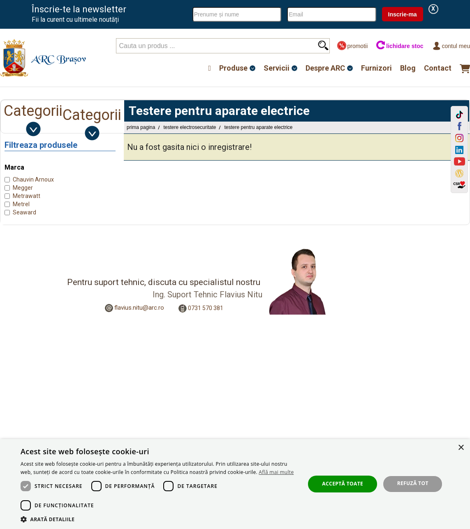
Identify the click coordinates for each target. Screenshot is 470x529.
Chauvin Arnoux (33, 179)
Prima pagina (141, 127)
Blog (408, 68)
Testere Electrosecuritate (189, 127)
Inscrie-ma (402, 14)
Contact (437, 68)
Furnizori (376, 68)
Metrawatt (26, 196)
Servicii (276, 68)
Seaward (24, 212)
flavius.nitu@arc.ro (139, 307)
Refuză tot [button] (412, 483)
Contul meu (451, 46)
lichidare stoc (399, 46)
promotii (352, 46)
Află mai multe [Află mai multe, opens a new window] (276, 472)
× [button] (461, 448)
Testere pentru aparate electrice (258, 127)
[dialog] (235, 484)
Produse (233, 68)
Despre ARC (325, 68)
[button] (158, 519)
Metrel (21, 204)
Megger (23, 187)
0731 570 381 (205, 308)
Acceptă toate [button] (342, 483)
